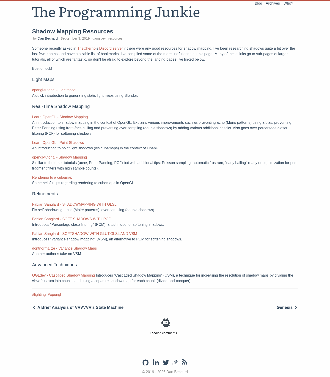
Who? (288, 3)
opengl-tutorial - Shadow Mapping (59, 157)
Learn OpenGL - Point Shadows (58, 143)
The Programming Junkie (115, 11)
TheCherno (86, 48)
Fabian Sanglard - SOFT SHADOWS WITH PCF (71, 219)
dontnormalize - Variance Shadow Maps (64, 248)
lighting (40, 294)
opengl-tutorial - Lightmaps (53, 90)
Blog (258, 3)
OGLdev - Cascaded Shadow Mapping (63, 275)
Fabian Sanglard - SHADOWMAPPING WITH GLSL (74, 204)
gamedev (99, 38)
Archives (273, 3)
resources (114, 38)
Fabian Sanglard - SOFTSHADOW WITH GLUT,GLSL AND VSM (84, 234)
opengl (55, 294)
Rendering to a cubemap (52, 177)
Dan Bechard (48, 38)
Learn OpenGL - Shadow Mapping (60, 117)
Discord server (111, 48)
